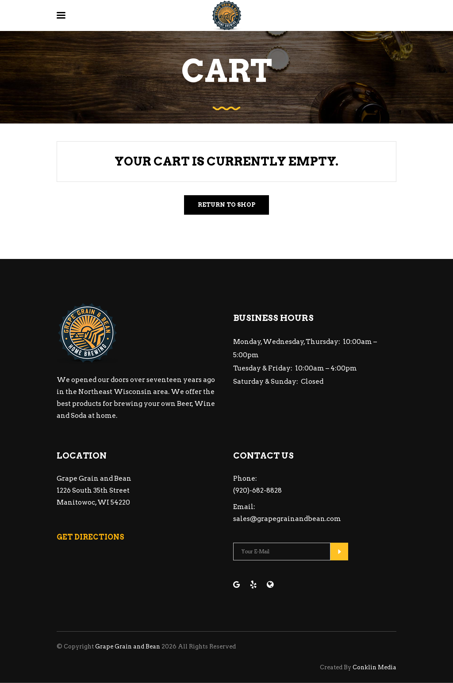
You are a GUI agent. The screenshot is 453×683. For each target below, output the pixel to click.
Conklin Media (374, 667)
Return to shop (226, 204)
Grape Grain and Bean (127, 646)
